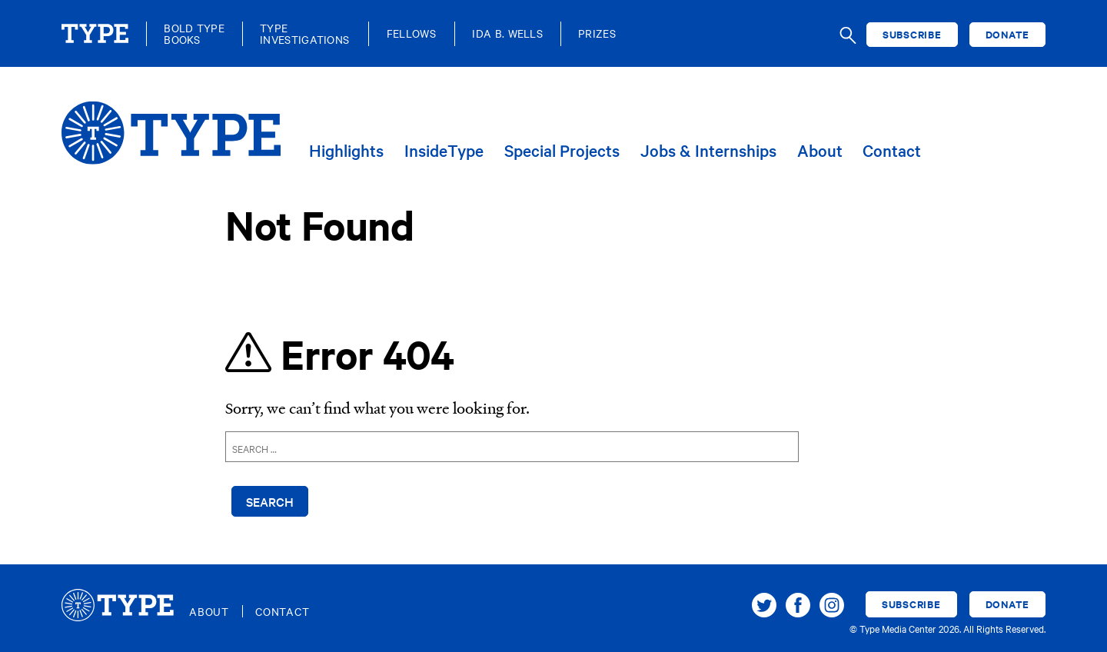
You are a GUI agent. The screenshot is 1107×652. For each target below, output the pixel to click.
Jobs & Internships (708, 151)
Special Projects (562, 151)
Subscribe (912, 34)
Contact (892, 151)
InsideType (444, 151)
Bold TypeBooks (194, 33)
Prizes (597, 33)
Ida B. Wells (507, 33)
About (820, 151)
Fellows (411, 33)
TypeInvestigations (304, 33)
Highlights (346, 151)
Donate (1008, 34)
